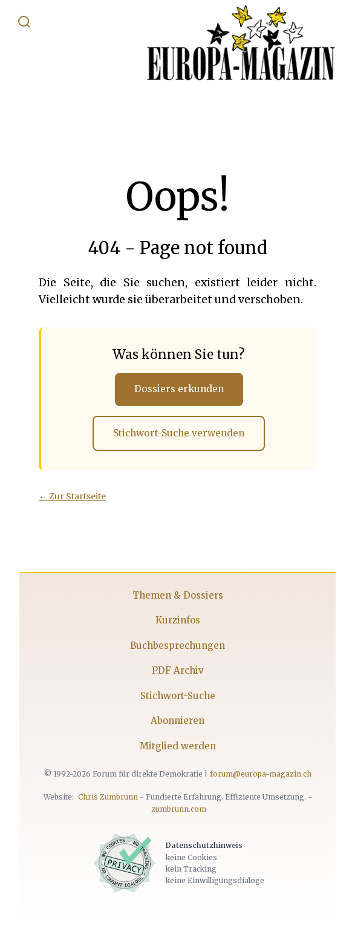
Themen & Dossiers (177, 595)
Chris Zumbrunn (108, 796)
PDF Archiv (178, 670)
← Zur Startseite (72, 496)
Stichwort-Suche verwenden (178, 433)
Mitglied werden (178, 746)
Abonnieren (177, 720)
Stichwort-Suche (177, 696)
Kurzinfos (177, 620)
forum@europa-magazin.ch (260, 773)
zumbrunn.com (178, 808)
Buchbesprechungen (177, 645)
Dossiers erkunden (179, 389)
